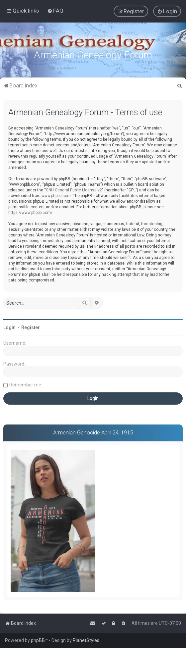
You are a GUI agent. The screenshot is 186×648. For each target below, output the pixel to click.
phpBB (38, 640)
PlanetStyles (86, 640)
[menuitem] (55, 11)
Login (9, 326)
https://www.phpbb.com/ (30, 212)
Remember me (25, 384)
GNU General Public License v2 (74, 189)
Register (30, 326)
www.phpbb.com (56, 195)
